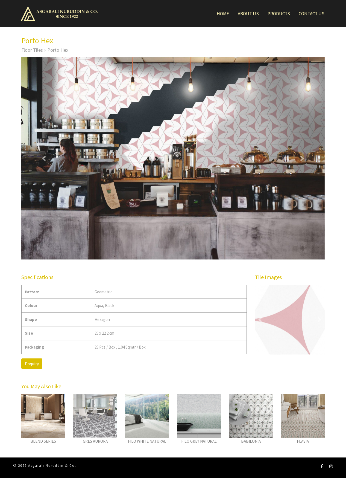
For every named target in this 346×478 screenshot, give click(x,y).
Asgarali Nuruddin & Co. (52, 465)
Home (223, 14)
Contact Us (311, 14)
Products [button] (279, 14)
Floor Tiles (32, 50)
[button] (44, 158)
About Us (248, 14)
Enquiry (32, 363)
